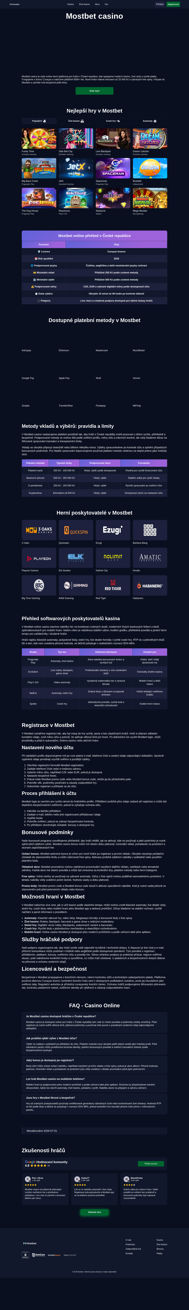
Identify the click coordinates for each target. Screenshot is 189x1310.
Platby (159, 1285)
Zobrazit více (94, 1244)
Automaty (150, 153)
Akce (97, 4)
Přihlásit (160, 4)
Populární (39, 153)
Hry (106, 4)
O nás (128, 1272)
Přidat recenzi (151, 1196)
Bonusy (160, 1281)
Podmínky (130, 1276)
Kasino (70, 4)
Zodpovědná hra (133, 1281)
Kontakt (129, 1285)
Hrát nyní (94, 123)
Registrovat (173, 4)
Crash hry (113, 153)
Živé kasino (84, 4)
